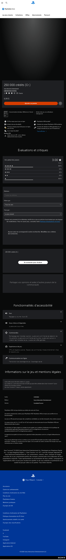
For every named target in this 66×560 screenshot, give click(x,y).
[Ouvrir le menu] (2, 3)
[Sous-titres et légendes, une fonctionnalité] (33, 324)
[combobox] (33, 195)
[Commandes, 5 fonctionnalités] (33, 336)
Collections (19, 15)
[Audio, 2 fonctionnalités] (33, 314)
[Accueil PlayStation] (33, 2)
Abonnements (36, 15)
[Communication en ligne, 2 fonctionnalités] (33, 359)
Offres (27, 15)
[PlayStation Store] (9, 8)
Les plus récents (7, 15)
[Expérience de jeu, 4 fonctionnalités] (33, 348)
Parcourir (47, 15)
